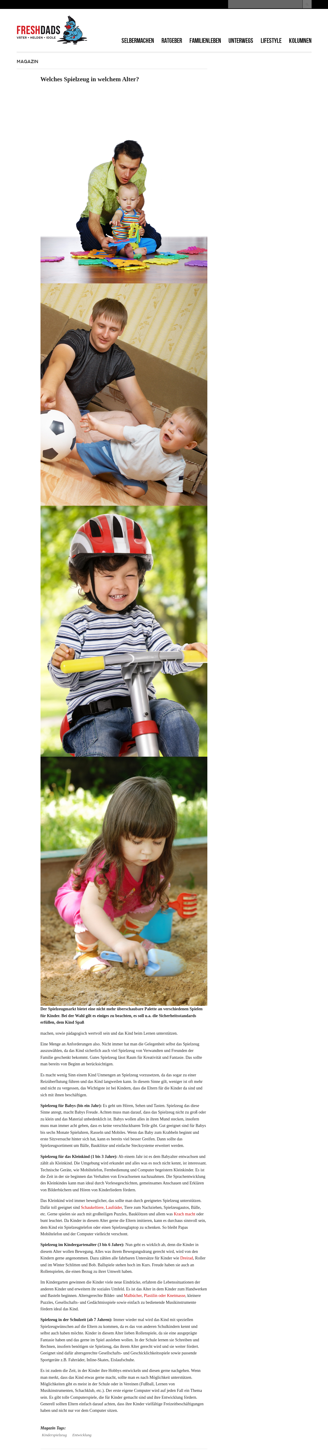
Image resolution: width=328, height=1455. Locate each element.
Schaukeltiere (92, 1207)
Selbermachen (138, 40)
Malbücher (133, 1295)
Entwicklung (81, 1435)
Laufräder (114, 1207)
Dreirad (186, 1258)
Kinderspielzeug (54, 1435)
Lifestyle (271, 40)
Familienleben (205, 40)
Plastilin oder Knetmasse (164, 1295)
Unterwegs (240, 40)
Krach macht (184, 1214)
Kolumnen (300, 40)
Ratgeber (171, 40)
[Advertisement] (242, 24)
